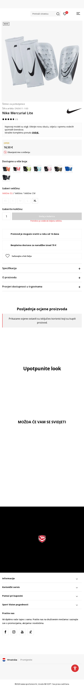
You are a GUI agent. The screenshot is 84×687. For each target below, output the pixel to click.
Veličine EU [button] (7, 193)
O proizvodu (41, 277)
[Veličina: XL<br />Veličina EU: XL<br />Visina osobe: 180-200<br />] (35, 200)
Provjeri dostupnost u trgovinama (41, 286)
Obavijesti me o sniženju (19, 152)
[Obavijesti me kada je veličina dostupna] (5, 200)
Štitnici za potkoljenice (13, 103)
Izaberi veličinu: (11, 188)
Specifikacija (41, 268)
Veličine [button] (18, 193)
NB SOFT (47, 684)
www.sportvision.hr (29, 684)
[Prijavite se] (65, 13)
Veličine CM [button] (29, 193)
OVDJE (35, 132)
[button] (46, 13)
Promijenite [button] (26, 659)
